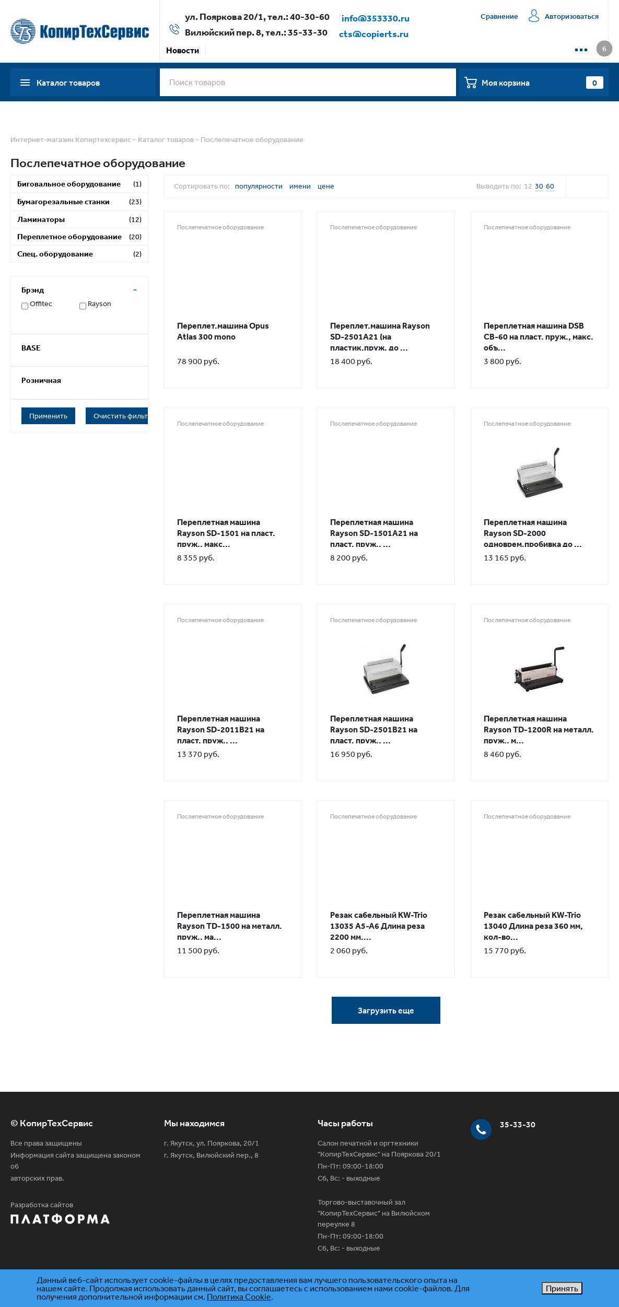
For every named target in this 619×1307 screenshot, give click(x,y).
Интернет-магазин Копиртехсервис (70, 139)
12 (528, 186)
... (581, 46)
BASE (31, 348)
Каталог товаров (166, 139)
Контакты (470, 50)
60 (550, 186)
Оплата (264, 50)
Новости (182, 50)
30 (539, 186)
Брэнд (32, 290)
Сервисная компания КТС (389, 50)
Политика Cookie (239, 1296)
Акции (224, 50)
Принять (562, 1288)
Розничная (41, 380)
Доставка (309, 50)
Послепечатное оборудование (252, 139)
